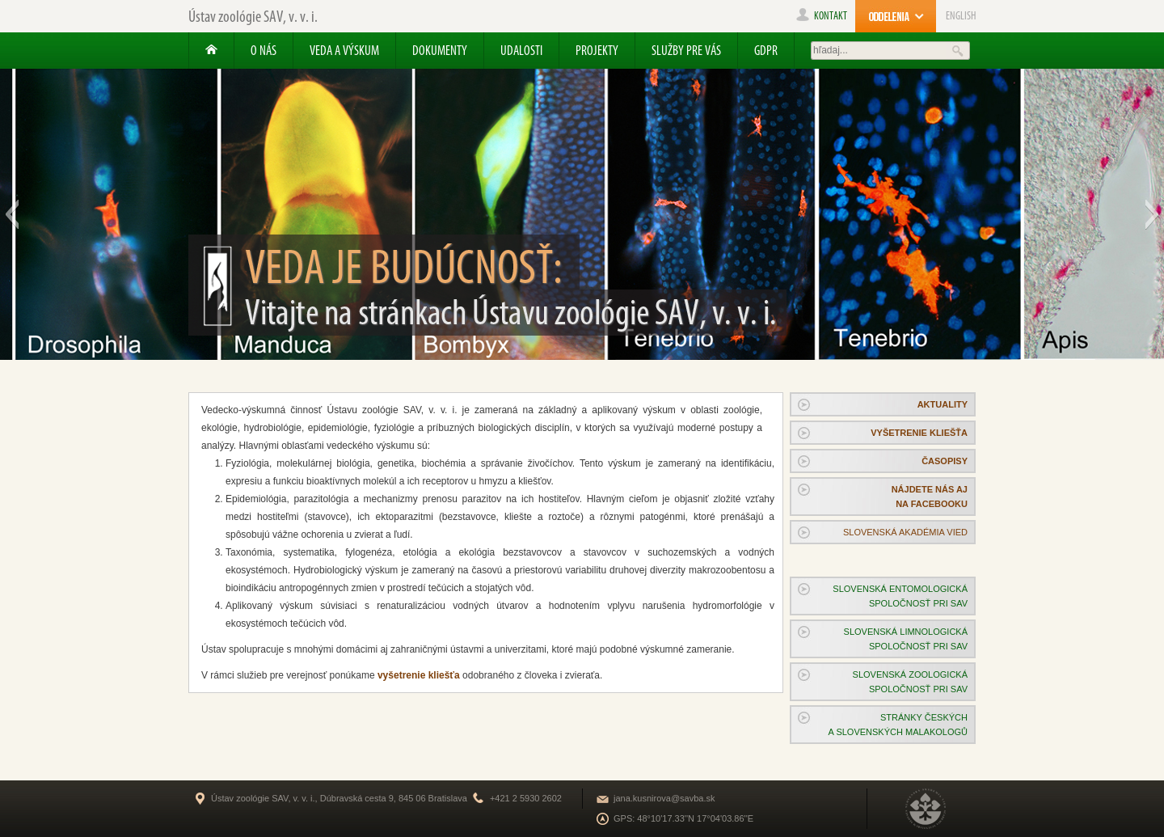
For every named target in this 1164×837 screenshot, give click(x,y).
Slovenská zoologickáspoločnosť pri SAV (910, 682)
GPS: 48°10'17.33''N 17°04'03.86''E (683, 818)
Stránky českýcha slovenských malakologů (898, 724)
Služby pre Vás (686, 50)
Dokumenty (439, 50)
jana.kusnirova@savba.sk (664, 798)
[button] (11, 214)
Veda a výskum (344, 50)
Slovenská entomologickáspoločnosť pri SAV (900, 596)
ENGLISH (961, 16)
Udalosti (521, 50)
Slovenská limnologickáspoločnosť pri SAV (906, 639)
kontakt (821, 16)
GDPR (766, 50)
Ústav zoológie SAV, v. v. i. (253, 16)
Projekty (597, 50)
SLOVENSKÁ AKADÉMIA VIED (905, 532)
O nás (263, 50)
